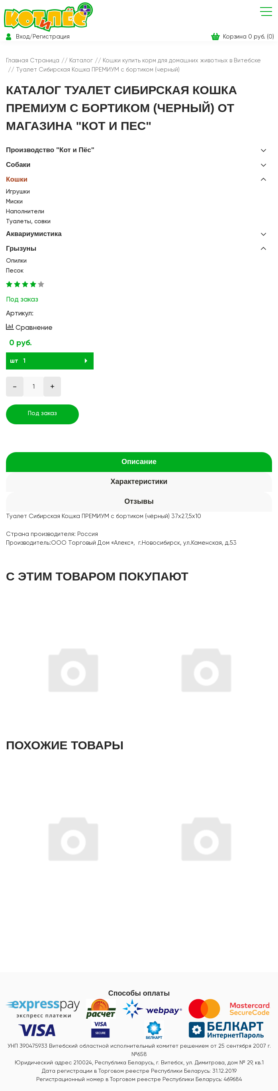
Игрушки (18, 191)
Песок (14, 270)
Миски (14, 201)
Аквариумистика (34, 234)
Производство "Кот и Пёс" (50, 150)
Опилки (16, 260)
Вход (22, 36)
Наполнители (25, 211)
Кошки (16, 179)
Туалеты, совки (28, 221)
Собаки (18, 164)
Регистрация (51, 36)
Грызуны (21, 248)
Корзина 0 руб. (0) (248, 36)
